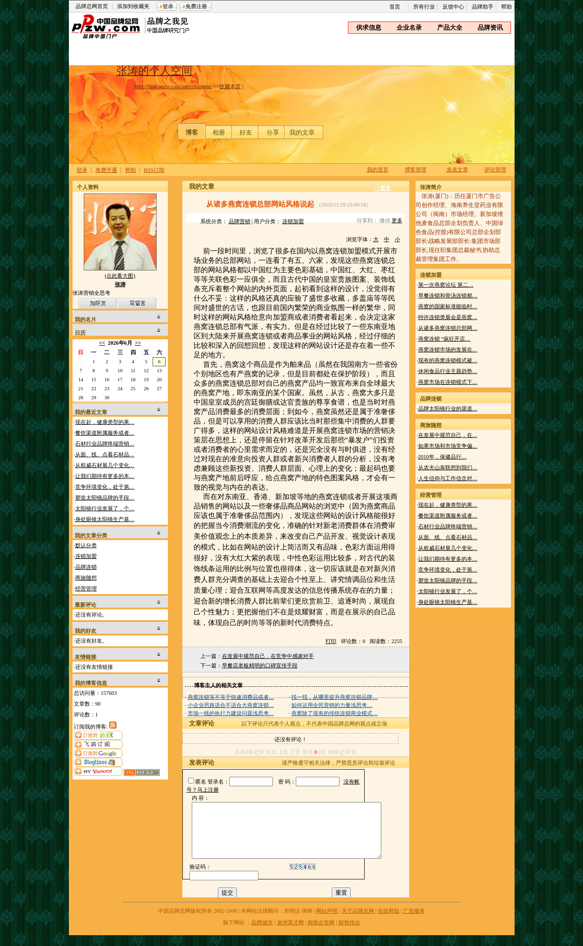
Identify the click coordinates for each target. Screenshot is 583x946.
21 (80, 388)
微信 (385, 220)
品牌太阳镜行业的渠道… (448, 408)
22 (93, 388)
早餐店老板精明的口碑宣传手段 (260, 665)
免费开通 (106, 170)
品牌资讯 (490, 27)
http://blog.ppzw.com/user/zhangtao (173, 86)
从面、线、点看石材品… (105, 454)
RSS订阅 (154, 170)
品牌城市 (262, 933)
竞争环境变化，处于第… (105, 487)
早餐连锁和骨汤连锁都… (448, 296)
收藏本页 (230, 86)
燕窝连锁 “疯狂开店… (444, 339)
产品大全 (449, 27)
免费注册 (196, 6)
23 (106, 388)
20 (159, 379)
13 (159, 370)
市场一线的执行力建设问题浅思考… (231, 713)
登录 (168, 6)
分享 (273, 132)
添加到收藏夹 (133, 6)
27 (159, 388)
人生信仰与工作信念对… (448, 478)
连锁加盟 (86, 556)
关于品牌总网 (358, 922)
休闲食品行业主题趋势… (448, 371)
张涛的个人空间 (154, 71)
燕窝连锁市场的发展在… (448, 350)
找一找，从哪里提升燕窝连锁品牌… (334, 697)
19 (146, 379)
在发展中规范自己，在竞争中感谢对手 (268, 656)
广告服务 (414, 922)
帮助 (506, 7)
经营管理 (86, 589)
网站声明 (327, 922)
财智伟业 (349, 933)
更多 (397, 220)
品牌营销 (239, 221)
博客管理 (415, 170)
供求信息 (368, 27)
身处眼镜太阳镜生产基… (105, 519)
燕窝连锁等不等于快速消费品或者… (231, 697)
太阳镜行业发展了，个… (105, 508)
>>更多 (382, 188)
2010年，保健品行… (442, 457)
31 (80, 361)
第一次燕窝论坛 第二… (446, 285)
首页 (394, 7)
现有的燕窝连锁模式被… (448, 360)
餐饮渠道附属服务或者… (105, 433)
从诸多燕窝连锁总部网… (448, 328)
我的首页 (378, 170)
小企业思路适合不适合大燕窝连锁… (231, 705)
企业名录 (409, 27)
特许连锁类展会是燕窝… (448, 317)
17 (120, 379)
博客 (191, 132)
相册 (218, 132)
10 (120, 370)
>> (138, 343)
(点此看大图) (120, 277)
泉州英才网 (290, 933)
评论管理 (495, 170)
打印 (330, 641)
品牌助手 (482, 7)
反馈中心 (453, 7)
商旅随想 (86, 578)
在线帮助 (388, 922)
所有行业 (424, 7)
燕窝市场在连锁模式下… (448, 382)
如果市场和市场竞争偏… (448, 446)
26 (146, 388)
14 (80, 379)
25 (133, 388)
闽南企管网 (320, 933)
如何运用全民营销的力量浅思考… (331, 705)
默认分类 (86, 545)
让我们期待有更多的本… (105, 476)
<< (102, 343)
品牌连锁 (86, 567)
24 (120, 388)
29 (93, 397)
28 (80, 397)
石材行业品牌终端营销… (105, 444)
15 (93, 379)
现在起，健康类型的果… (105, 422)
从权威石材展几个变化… (105, 465)
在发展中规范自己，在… (448, 435)
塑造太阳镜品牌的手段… (105, 498)
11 (133, 370)
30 (106, 397)
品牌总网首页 (92, 6)
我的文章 (302, 132)
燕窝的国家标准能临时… (448, 306)
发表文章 (457, 170)
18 (133, 379)
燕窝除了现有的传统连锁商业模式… (334, 713)
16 (106, 379)
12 (146, 370)
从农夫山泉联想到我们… (448, 467)
